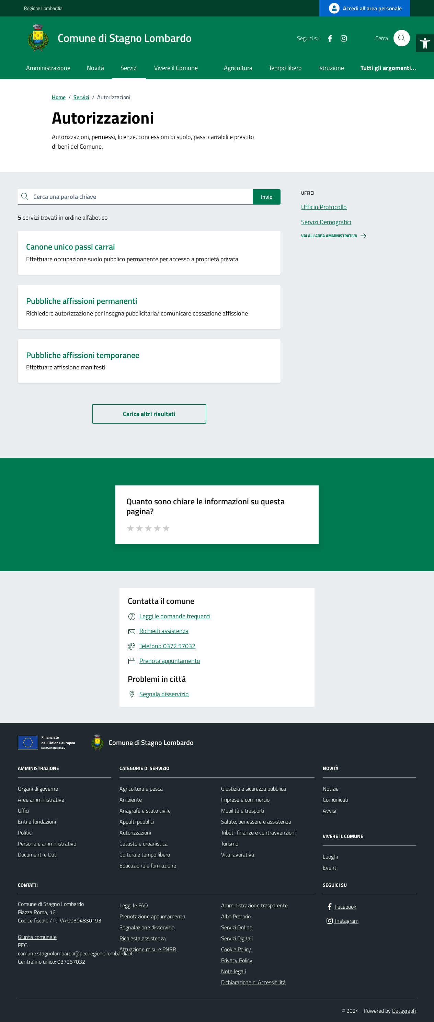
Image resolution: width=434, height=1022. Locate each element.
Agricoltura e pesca (141, 788)
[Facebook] (327, 38)
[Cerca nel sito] (401, 38)
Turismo (229, 843)
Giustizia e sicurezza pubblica (253, 788)
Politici (25, 832)
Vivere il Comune (176, 67)
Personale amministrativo (47, 843)
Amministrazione (48, 67)
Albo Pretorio (236, 916)
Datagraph (404, 1011)
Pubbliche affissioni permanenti (81, 301)
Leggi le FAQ (133, 905)
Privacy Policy (236, 960)
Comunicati (335, 799)
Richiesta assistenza (142, 938)
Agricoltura (238, 67)
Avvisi (329, 810)
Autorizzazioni (135, 832)
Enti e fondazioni (37, 821)
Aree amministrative (41, 799)
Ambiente (130, 799)
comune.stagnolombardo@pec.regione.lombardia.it (75, 953)
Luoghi (330, 856)
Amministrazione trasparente (254, 905)
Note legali (233, 971)
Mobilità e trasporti (242, 810)
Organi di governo (38, 788)
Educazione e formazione (147, 865)
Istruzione (331, 67)
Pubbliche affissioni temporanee (82, 355)
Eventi (330, 867)
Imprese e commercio (245, 799)
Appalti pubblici (136, 821)
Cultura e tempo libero (144, 854)
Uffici (23, 810)
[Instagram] (341, 38)
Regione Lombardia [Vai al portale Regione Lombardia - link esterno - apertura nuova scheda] (43, 8)
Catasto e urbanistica (143, 843)
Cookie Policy (236, 949)
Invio (266, 197)
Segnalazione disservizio (146, 927)
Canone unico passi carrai (70, 247)
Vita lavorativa (237, 854)
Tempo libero (285, 67)
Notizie (331, 788)
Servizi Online (236, 927)
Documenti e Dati (37, 854)
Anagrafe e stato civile (145, 810)
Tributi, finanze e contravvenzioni (258, 832)
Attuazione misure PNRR (147, 949)
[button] (425, 43)
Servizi (129, 67)
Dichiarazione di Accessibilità (253, 982)
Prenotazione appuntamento (152, 916)
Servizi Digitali (237, 938)
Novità (95, 67)
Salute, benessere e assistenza (256, 821)
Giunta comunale (37, 937)
